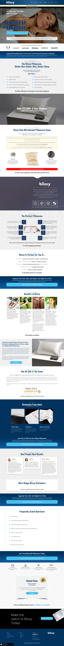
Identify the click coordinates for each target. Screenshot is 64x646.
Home (31, 2)
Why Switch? (36, 2)
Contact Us (8, 634)
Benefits (40, 2)
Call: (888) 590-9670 (35, 638)
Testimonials (45, 2)
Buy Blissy (32, 593)
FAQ (49, 2)
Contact (52, 2)
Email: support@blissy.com (36, 639)
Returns (8, 637)
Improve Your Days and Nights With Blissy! (32, 284)
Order (56, 2)
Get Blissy (16, 362)
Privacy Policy (9, 635)
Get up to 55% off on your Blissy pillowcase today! (32, 558)
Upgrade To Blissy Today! (46, 618)
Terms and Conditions (10, 636)
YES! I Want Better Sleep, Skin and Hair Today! (17, 33)
